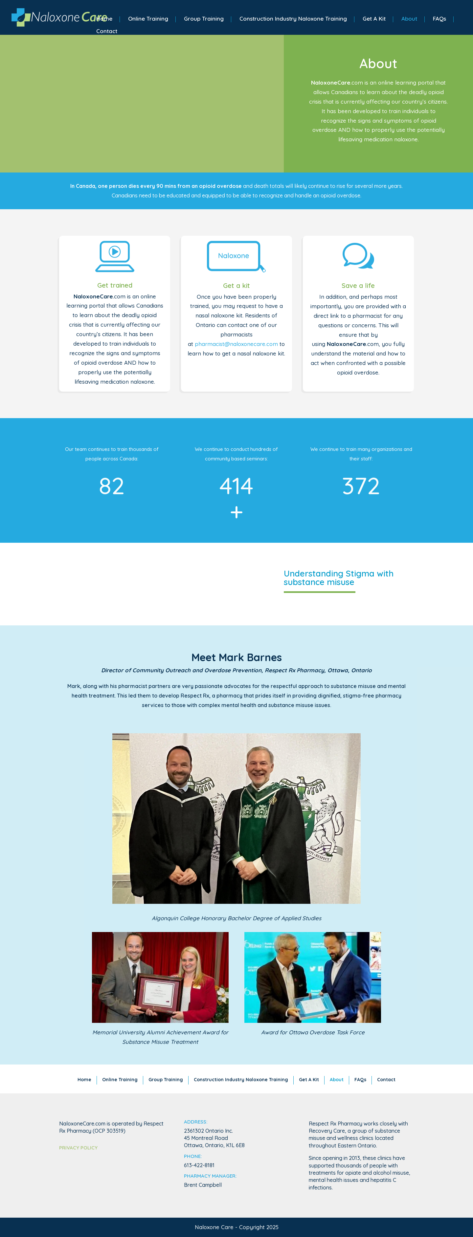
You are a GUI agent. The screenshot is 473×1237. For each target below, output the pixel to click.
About (409, 19)
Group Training (204, 19)
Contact (106, 31)
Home (104, 19)
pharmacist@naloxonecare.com (236, 343)
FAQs (439, 19)
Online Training (148, 19)
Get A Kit (374, 19)
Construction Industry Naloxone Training (293, 19)
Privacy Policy (78, 1148)
